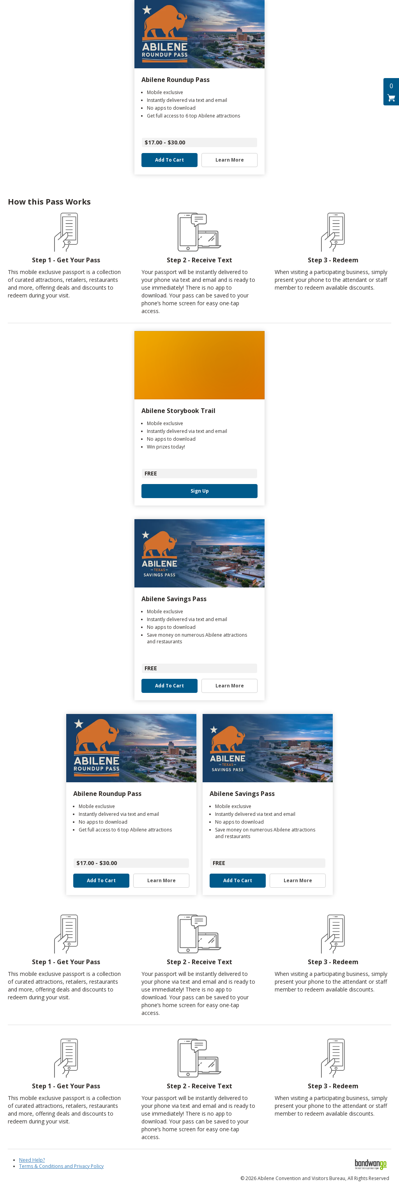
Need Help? (32, 1160)
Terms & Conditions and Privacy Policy (61, 1166)
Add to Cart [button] (169, 160)
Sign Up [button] (200, 491)
